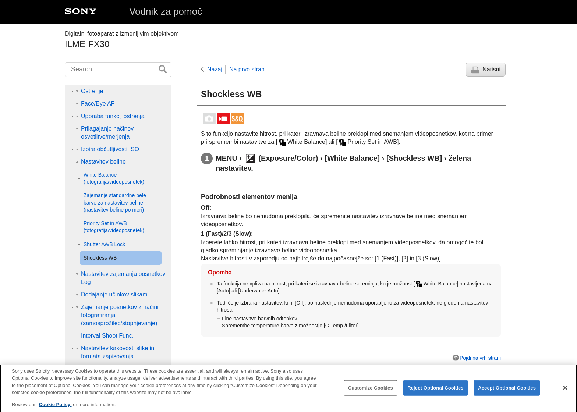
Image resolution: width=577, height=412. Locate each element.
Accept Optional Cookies (507, 395)
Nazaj (214, 69)
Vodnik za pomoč (165, 11)
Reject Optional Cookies (435, 395)
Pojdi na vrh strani (480, 358)
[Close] (565, 395)
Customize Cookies (370, 395)
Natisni (491, 69)
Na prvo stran (247, 69)
